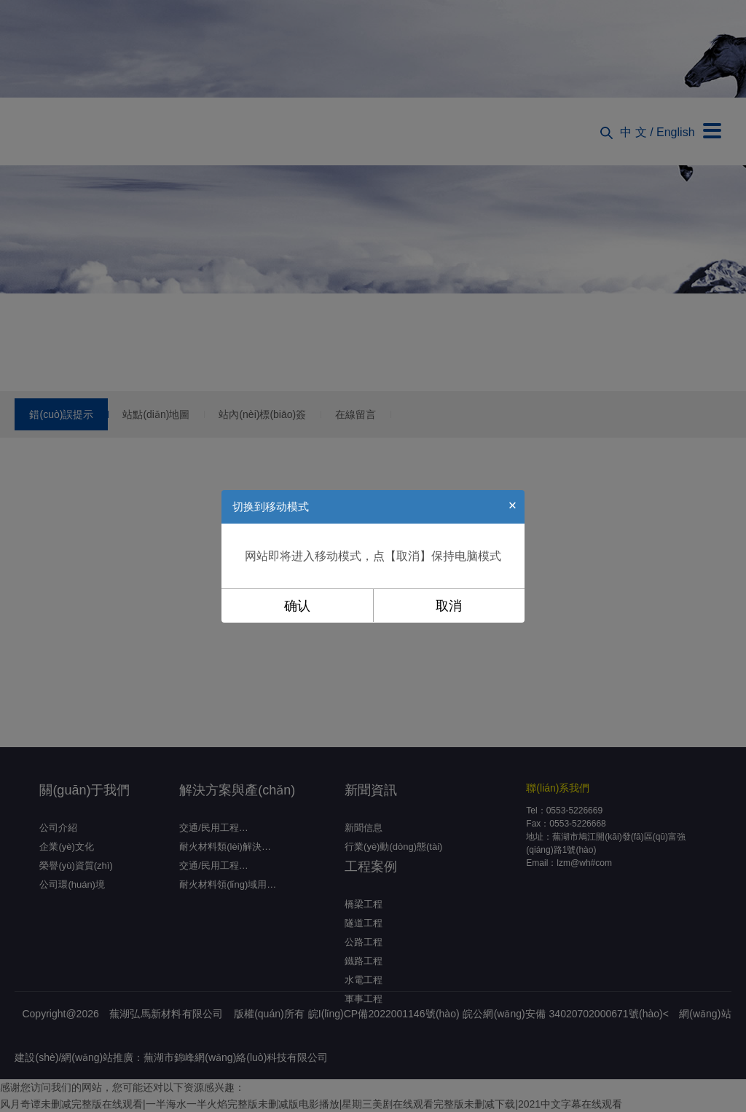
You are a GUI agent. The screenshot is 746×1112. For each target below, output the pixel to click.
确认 (297, 606)
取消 (449, 606)
